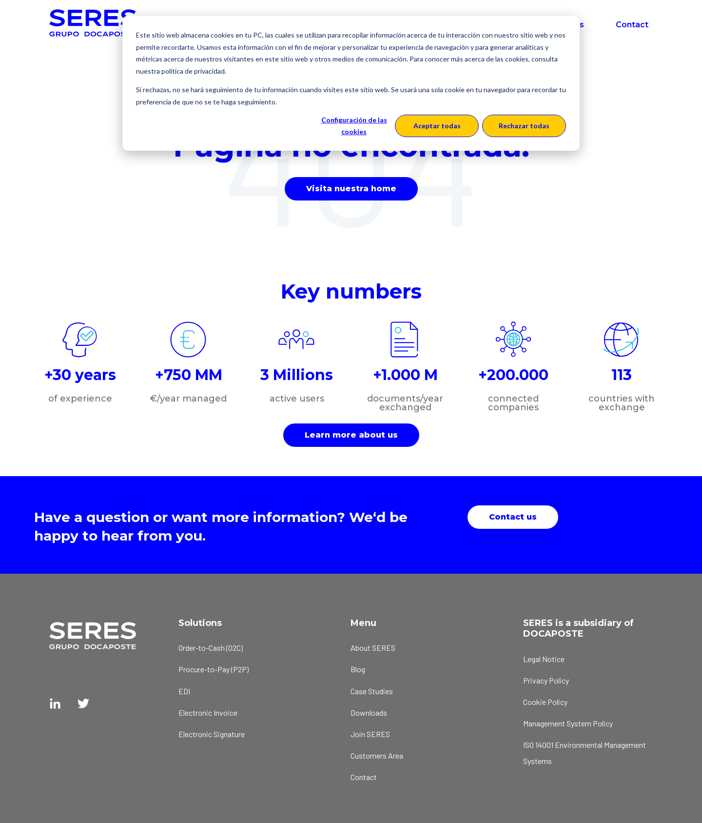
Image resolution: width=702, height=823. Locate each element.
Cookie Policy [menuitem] (545, 701)
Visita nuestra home (351, 188)
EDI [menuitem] (184, 691)
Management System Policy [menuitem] (568, 723)
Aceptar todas (437, 125)
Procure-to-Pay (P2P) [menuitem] (213, 669)
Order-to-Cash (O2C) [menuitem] (210, 647)
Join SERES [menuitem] (370, 734)
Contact (632, 24)
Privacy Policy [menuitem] (546, 680)
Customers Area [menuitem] (377, 755)
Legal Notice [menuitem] (544, 658)
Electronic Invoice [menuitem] (207, 712)
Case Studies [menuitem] (372, 691)
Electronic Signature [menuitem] (211, 734)
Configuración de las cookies (354, 126)
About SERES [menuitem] (373, 647)
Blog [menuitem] (358, 669)
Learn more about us (351, 435)
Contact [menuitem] (364, 777)
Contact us (513, 517)
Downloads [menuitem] (369, 712)
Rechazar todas (524, 125)
